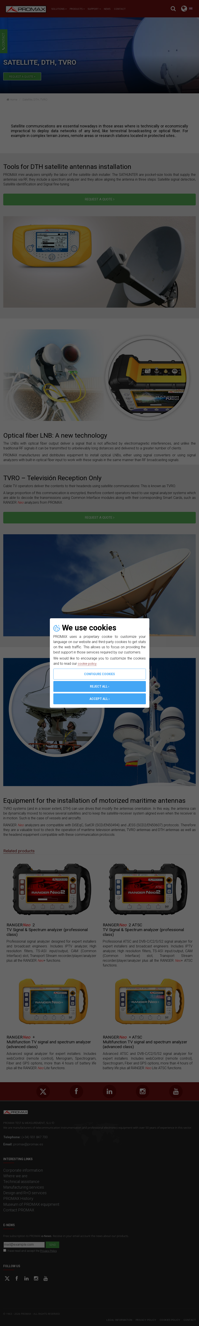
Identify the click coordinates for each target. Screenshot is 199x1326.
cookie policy (88, 663)
